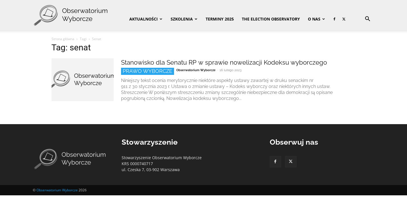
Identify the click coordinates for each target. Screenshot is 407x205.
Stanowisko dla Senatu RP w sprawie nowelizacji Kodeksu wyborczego (224, 62)
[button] (368, 19)
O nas (316, 19)
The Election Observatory (271, 19)
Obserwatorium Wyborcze (196, 70)
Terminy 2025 (220, 19)
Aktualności (145, 19)
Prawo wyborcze (147, 71)
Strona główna (63, 38)
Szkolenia (184, 19)
